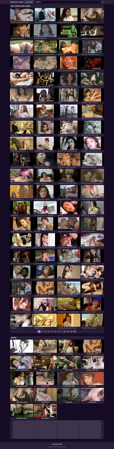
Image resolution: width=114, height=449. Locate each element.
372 (68, 331)
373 (71, 331)
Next (74, 331)
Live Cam (30, 2)
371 (65, 331)
